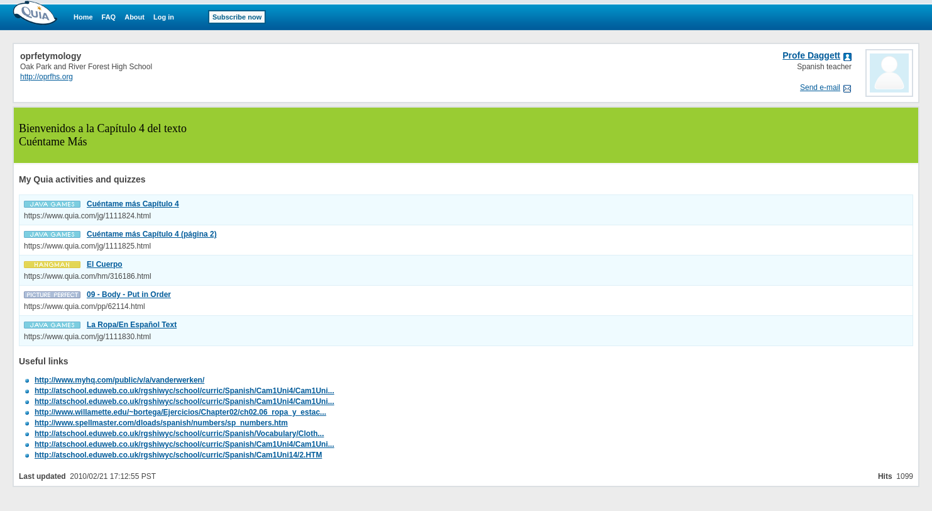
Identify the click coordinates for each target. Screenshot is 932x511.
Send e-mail (820, 87)
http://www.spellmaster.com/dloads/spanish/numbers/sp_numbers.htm (161, 422)
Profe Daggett (811, 55)
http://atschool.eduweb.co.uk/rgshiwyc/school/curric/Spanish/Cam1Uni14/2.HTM (178, 455)
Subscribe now (236, 17)
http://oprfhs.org (46, 76)
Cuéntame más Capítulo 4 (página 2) (152, 234)
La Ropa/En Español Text (132, 324)
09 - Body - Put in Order (129, 294)
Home (83, 17)
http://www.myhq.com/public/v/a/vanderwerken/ (119, 380)
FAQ (109, 17)
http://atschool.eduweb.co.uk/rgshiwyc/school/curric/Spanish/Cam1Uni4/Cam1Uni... (184, 390)
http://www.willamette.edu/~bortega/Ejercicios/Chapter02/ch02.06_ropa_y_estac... (180, 412)
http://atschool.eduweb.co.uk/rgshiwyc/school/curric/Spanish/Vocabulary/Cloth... (179, 433)
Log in (163, 17)
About (134, 17)
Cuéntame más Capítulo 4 (133, 203)
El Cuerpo (105, 264)
